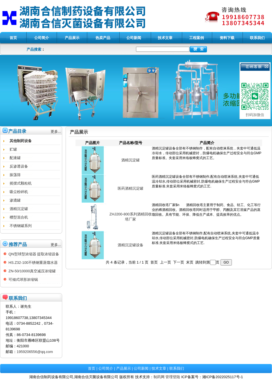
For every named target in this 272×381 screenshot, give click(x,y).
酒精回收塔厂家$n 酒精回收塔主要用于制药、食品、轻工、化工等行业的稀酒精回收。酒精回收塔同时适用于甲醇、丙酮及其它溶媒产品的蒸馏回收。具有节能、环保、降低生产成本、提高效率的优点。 (207, 217)
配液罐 (15, 158)
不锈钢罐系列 (21, 226)
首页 (91, 368)
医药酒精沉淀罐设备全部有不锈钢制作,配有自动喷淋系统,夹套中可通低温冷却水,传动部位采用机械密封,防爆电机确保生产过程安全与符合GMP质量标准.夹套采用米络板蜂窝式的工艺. (207, 188)
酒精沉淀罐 (19, 209)
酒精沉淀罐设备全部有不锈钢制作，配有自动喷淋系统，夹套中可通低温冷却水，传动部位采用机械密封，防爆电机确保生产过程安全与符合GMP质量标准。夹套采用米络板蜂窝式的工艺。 (207, 160)
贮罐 (13, 149)
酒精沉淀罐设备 (130, 245)
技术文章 (159, 368)
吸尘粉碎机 (19, 192)
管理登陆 (172, 377)
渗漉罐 (15, 200)
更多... (56, 131)
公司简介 (105, 368)
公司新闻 (141, 368)
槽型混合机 (19, 217)
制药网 (159, 377)
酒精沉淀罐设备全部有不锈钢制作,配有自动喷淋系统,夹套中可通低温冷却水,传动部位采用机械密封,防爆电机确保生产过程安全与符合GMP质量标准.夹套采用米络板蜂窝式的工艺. (207, 245)
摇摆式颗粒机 (21, 183)
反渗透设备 (19, 166)
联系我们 (176, 368)
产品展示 (123, 368)
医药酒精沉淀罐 (130, 188)
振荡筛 (15, 175)
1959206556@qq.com (35, 352)
